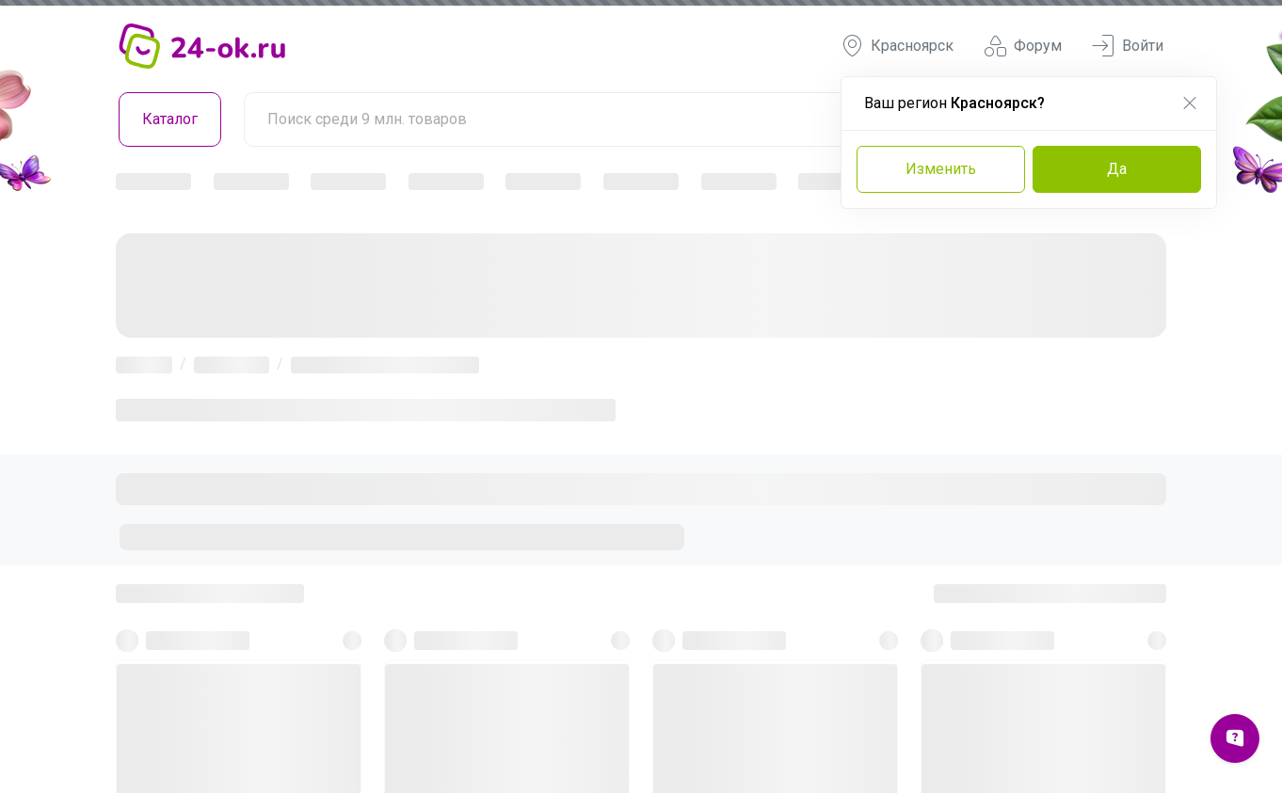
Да (1117, 169)
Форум (1023, 46)
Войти (1127, 46)
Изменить (940, 169)
